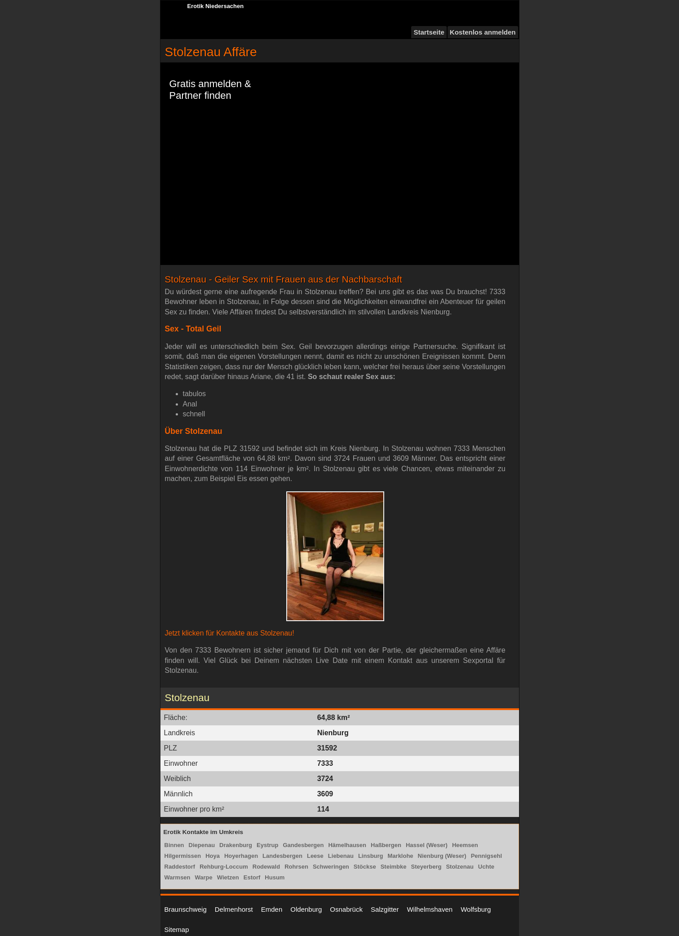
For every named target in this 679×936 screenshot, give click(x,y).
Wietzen (228, 877)
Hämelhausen (347, 845)
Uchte (486, 866)
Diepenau (202, 845)
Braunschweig (185, 909)
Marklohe (400, 855)
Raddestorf (179, 866)
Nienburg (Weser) (442, 855)
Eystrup (267, 845)
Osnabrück (346, 909)
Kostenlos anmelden (483, 32)
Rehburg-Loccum (224, 866)
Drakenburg (235, 845)
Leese (315, 855)
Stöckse (365, 866)
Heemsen (465, 845)
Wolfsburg (476, 909)
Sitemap (176, 929)
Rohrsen (296, 866)
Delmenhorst (234, 909)
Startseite (428, 32)
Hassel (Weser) (427, 845)
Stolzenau (459, 866)
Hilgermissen (182, 855)
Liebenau (341, 855)
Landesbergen (282, 855)
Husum (274, 877)
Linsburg (370, 855)
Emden (272, 909)
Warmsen (177, 877)
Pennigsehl (486, 855)
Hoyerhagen (241, 855)
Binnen (174, 845)
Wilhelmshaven (430, 909)
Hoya (212, 855)
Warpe (204, 877)
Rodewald (266, 866)
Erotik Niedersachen (215, 6)
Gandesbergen (303, 845)
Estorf (252, 877)
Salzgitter (385, 909)
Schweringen (331, 866)
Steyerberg (426, 866)
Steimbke (394, 866)
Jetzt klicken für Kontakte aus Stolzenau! (229, 633)
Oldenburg (306, 909)
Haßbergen (386, 845)
